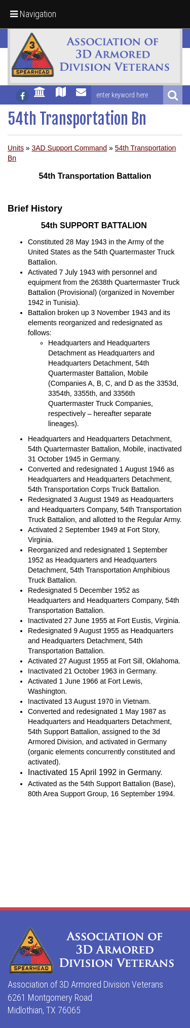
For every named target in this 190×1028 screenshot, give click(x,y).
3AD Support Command (69, 148)
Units (16, 148)
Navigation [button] (33, 14)
